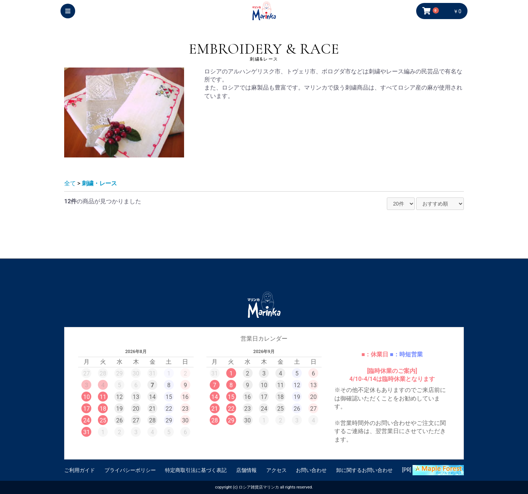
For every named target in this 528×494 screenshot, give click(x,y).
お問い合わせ (311, 470)
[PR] (433, 470)
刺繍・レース (99, 183)
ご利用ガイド (79, 470)
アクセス (276, 470)
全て (70, 183)
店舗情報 (246, 470)
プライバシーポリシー (130, 470)
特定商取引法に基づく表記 (196, 470)
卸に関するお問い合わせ (364, 470)
